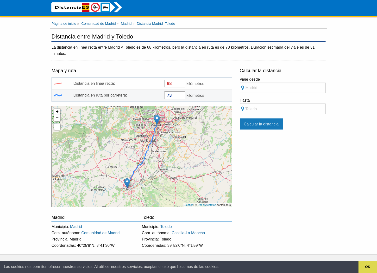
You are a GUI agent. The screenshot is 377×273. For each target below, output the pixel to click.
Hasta (283, 106)
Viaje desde (283, 85)
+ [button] (57, 112)
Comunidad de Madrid (100, 233)
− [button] (57, 118)
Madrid (76, 226)
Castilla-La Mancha (188, 233)
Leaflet (189, 204)
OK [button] (368, 267)
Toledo (166, 226)
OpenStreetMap (206, 204)
